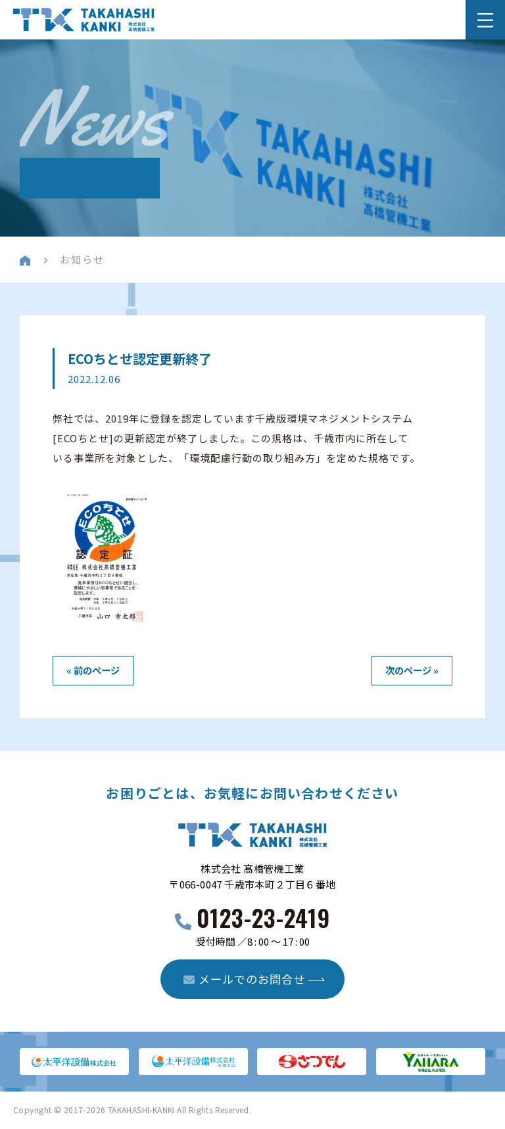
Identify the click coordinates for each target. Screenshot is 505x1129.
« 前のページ (93, 670)
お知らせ (82, 259)
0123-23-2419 (263, 917)
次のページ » (412, 670)
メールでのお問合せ (244, 979)
